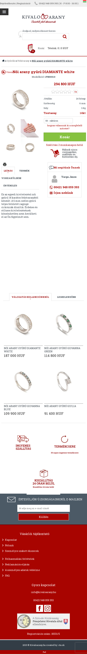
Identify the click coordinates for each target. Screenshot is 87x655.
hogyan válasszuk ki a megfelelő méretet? (64, 127)
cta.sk (61, 645)
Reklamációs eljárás (17, 564)
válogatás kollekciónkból (30, 296)
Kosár (41, 48)
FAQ (7, 575)
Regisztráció (23, 3)
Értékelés (10, 185)
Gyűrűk (11, 60)
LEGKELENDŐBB (66, 296)
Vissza (7, 72)
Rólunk (9, 545)
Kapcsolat (11, 539)
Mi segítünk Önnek (67, 167)
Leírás (8, 170)
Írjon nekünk (63, 193)
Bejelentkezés (7, 3)
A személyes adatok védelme (22, 570)
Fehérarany (23, 60)
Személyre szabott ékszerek (22, 551)
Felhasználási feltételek (19, 558)
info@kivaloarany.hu (43, 592)
